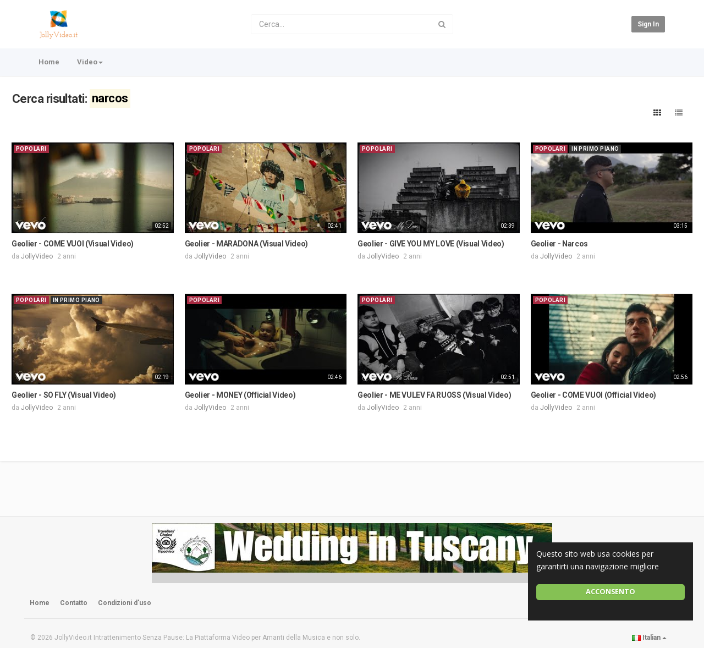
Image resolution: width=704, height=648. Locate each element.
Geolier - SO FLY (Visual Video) (64, 395)
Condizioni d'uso (124, 603)
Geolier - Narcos (559, 243)
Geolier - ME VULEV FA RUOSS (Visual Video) (434, 395)
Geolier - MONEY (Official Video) (240, 395)
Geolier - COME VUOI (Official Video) (593, 395)
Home (48, 62)
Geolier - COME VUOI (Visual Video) (73, 243)
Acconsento (610, 591)
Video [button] (90, 62)
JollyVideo (37, 256)
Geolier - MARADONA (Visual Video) (246, 243)
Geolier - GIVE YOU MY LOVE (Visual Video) (431, 243)
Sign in (648, 24)
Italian (649, 637)
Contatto (73, 603)
